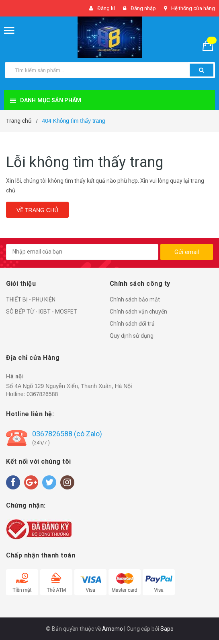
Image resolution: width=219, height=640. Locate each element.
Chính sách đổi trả (132, 323)
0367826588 (42, 394)
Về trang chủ (37, 210)
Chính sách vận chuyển (138, 311)
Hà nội (15, 376)
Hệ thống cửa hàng (193, 8)
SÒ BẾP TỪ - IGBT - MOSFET (41, 311)
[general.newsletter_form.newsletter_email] (82, 252)
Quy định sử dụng (132, 335)
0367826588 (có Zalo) (67, 433)
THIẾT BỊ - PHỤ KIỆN (30, 299)
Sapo (167, 629)
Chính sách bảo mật (135, 299)
